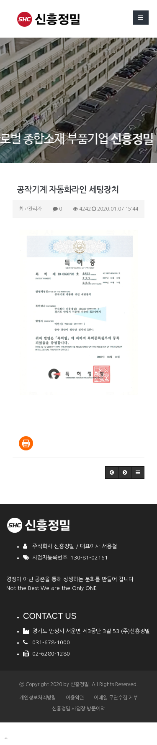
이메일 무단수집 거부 (116, 697)
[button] (111, 472)
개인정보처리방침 (37, 697)
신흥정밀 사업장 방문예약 (78, 708)
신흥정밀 (79, 684)
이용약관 (75, 697)
